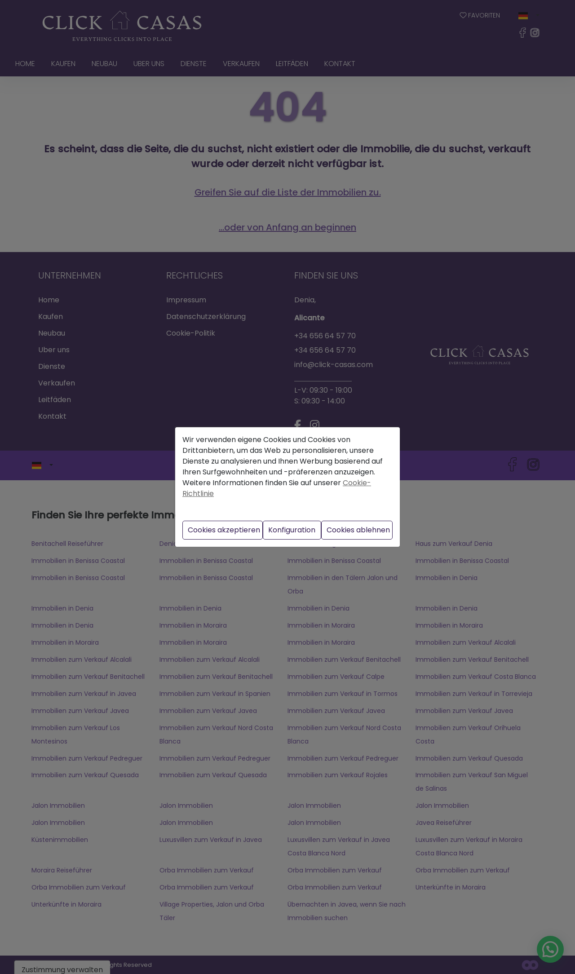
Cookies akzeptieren (224, 530)
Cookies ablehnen (358, 530)
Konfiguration (291, 530)
